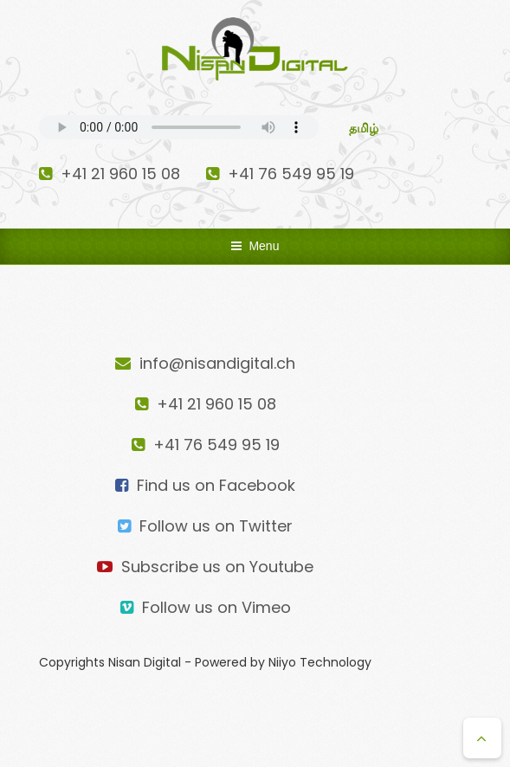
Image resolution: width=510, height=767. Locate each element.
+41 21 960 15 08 (109, 173)
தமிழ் (363, 128)
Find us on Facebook (205, 485)
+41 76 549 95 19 (280, 173)
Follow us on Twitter (205, 526)
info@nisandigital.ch (205, 363)
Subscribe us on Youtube (205, 566)
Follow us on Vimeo (205, 607)
